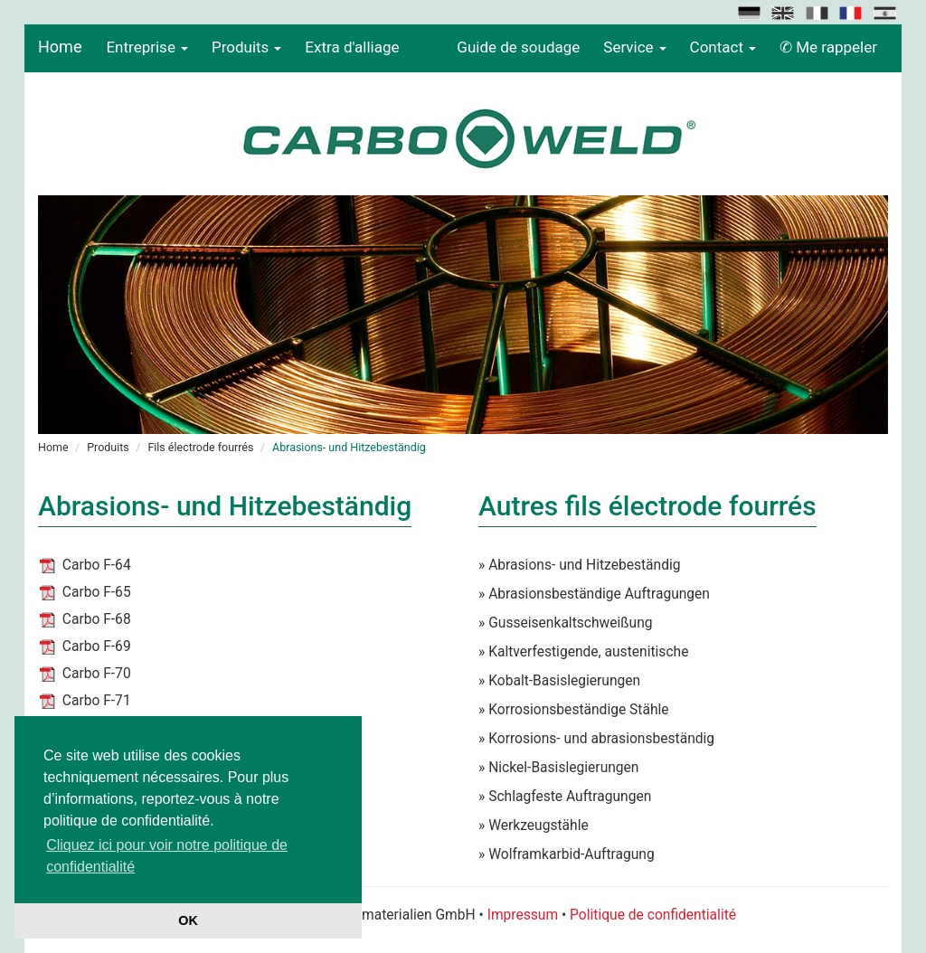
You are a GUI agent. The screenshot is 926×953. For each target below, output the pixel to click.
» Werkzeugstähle (533, 825)
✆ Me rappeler (828, 47)
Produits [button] (246, 47)
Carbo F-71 (96, 701)
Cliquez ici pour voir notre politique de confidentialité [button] (167, 855)
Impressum (522, 915)
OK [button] (188, 920)
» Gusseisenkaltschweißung (565, 623)
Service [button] (634, 47)
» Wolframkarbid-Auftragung (566, 854)
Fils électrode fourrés (200, 447)
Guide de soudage (518, 47)
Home (59, 46)
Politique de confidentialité (653, 915)
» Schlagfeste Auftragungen (564, 796)
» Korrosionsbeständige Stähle (573, 710)
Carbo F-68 (96, 619)
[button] (750, 12)
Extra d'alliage (352, 47)
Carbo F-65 (96, 592)
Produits (108, 447)
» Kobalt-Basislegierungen (559, 681)
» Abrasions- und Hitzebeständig (579, 565)
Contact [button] (723, 47)
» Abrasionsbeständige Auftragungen (594, 594)
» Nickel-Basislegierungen (558, 768)
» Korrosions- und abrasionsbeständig (596, 739)
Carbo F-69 (96, 646)
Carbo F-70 (96, 673)
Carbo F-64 (96, 565)
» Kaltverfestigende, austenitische (583, 652)
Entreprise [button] (146, 47)
